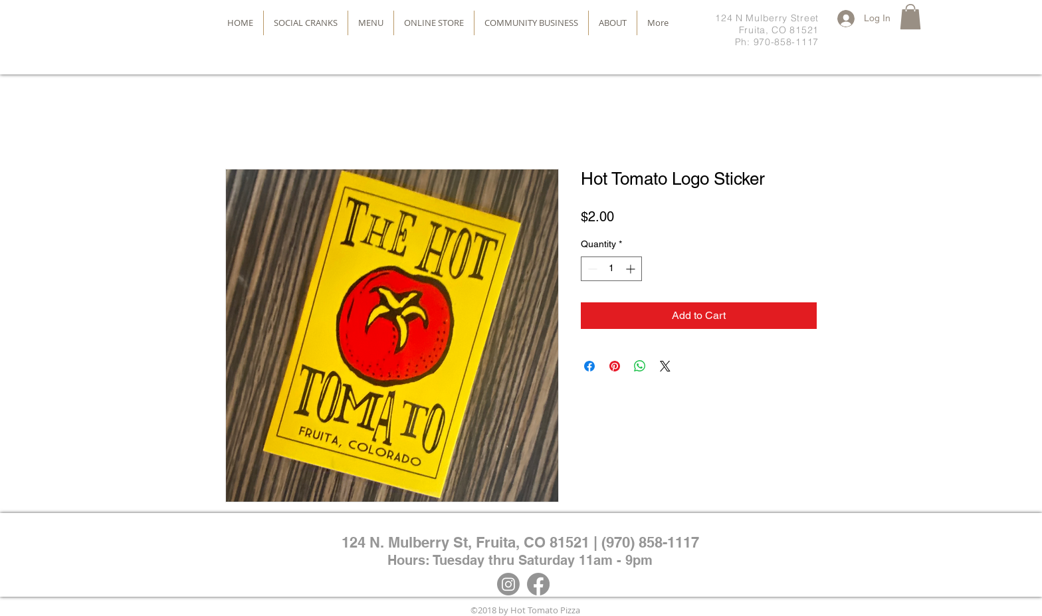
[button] (910, 16)
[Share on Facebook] (589, 366)
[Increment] (631, 268)
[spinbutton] (611, 268)
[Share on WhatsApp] (640, 366)
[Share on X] (665, 366)
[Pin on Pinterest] (615, 366)
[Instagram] (508, 584)
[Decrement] (591, 268)
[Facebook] (538, 584)
